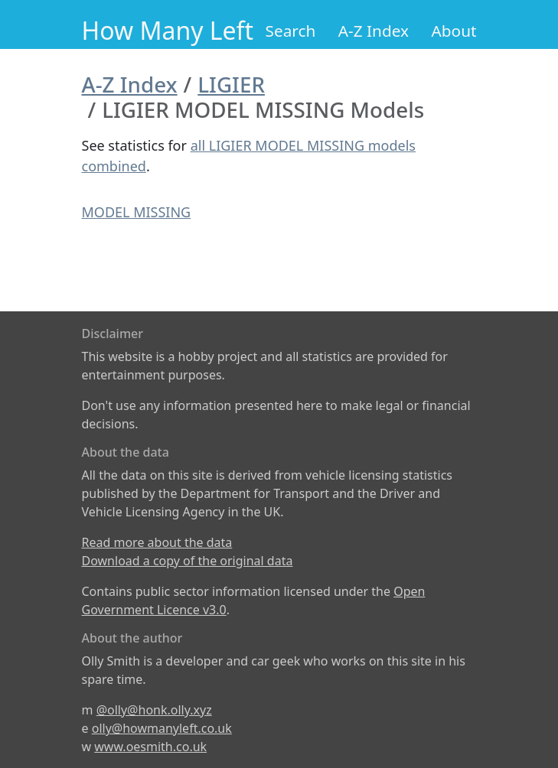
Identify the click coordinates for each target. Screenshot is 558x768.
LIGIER (231, 84)
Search (291, 30)
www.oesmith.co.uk (150, 746)
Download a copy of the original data (187, 560)
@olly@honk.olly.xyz (154, 709)
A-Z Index (373, 30)
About (453, 30)
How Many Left (168, 30)
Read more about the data (157, 542)
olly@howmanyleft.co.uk (162, 728)
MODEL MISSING (136, 212)
